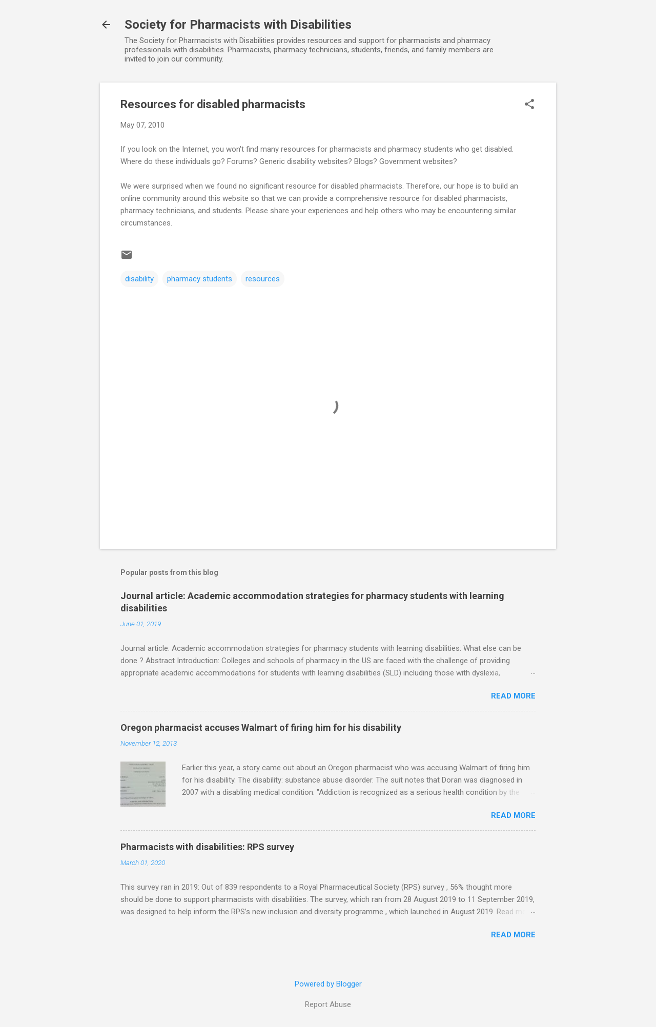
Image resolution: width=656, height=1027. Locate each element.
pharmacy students (199, 278)
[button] (529, 105)
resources (262, 278)
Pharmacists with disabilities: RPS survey (207, 846)
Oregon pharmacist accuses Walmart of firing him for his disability (260, 727)
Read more (513, 696)
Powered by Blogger (328, 984)
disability (139, 278)
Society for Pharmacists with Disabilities (238, 24)
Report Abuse (328, 1004)
